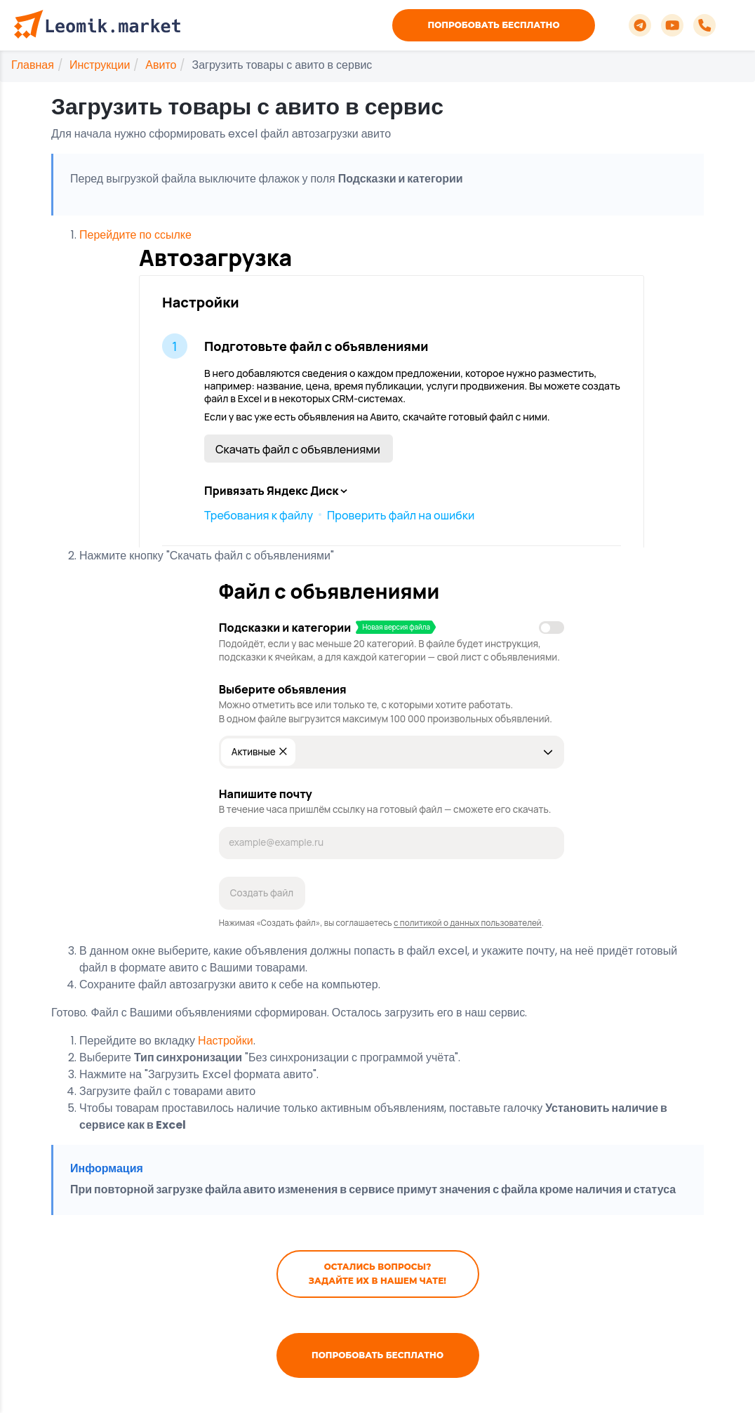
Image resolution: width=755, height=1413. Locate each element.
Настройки (225, 1041)
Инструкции (99, 65)
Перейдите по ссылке (364, 387)
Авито (160, 65)
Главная (32, 65)
